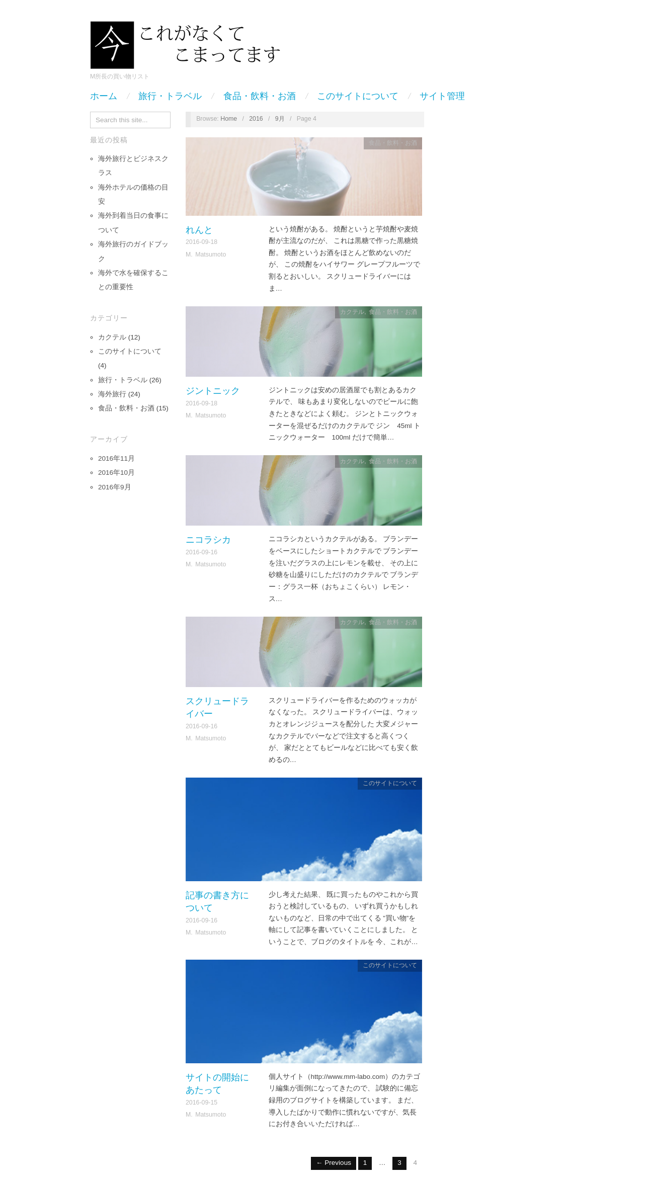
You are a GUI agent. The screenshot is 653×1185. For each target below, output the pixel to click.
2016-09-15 (201, 1102)
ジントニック (213, 390)
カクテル (112, 337)
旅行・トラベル (170, 96)
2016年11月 (116, 458)
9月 (280, 118)
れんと (199, 229)
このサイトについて (357, 96)
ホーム (103, 96)
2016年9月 (114, 487)
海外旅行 (112, 394)
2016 (256, 118)
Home (228, 118)
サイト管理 (442, 96)
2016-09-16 (201, 552)
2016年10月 (116, 472)
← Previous (333, 1162)
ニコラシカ (208, 539)
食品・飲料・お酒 (259, 96)
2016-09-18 (201, 241)
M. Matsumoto (206, 254)
